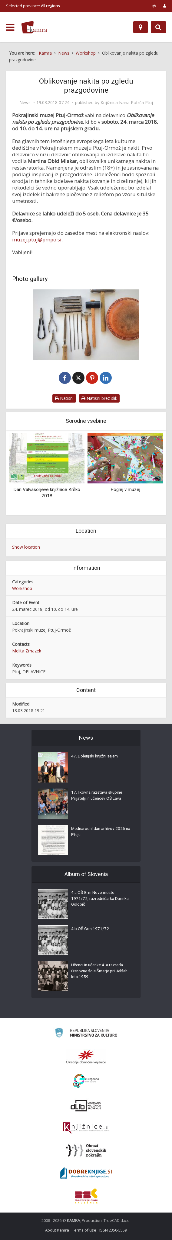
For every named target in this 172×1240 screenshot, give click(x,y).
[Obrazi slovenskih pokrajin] (86, 1151)
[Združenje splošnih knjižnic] (86, 1196)
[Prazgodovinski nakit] (86, 324)
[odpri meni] (10, 27)
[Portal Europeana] (86, 1081)
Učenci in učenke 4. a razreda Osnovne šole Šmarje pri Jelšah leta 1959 (101, 972)
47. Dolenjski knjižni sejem (95, 757)
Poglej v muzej (125, 489)
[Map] (140, 27)
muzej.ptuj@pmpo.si (36, 239)
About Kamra (57, 1230)
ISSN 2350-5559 (113, 1230)
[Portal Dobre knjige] (86, 1174)
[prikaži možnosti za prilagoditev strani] (154, 5)
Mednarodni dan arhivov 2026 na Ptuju (99, 832)
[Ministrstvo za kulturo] (86, 1034)
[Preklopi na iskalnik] (158, 27)
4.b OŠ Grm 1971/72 (90, 929)
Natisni (64, 398)
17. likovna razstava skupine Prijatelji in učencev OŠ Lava (98, 796)
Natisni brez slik (99, 398)
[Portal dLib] (86, 1105)
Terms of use (84, 1230)
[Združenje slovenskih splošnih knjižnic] (86, 1128)
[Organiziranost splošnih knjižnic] (86, 1057)
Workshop (22, 588)
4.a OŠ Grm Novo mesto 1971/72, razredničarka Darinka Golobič (93, 899)
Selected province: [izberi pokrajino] (33, 5)
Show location (26, 547)
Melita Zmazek (26, 651)
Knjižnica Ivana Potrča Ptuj (127, 102)
